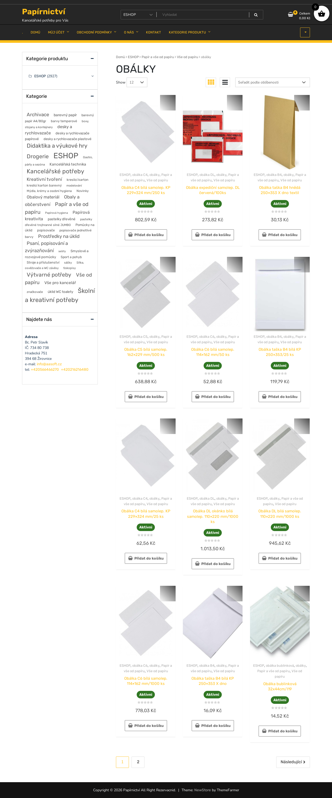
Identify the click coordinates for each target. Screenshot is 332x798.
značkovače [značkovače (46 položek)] (35, 292)
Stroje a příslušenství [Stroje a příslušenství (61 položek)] (43, 262)
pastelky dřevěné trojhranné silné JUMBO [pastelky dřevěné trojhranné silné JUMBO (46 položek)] (58, 222)
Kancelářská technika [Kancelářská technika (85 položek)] (68, 164)
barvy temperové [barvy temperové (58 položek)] (64, 121)
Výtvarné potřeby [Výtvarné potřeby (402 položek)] (49, 274)
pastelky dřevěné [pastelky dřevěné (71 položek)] (61, 219)
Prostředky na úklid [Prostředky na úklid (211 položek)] (59, 236)
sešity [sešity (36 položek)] (62, 251)
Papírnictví (43, 11)
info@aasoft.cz (49, 364)
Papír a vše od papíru (158, 57)
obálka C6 (207, 337)
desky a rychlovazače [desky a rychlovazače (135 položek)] (48, 129)
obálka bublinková (280, 666)
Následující (291, 761)
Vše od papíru (187, 57)
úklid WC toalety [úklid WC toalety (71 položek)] (60, 292)
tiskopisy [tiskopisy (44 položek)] (69, 268)
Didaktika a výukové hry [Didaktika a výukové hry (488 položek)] (57, 145)
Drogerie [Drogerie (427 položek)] (38, 156)
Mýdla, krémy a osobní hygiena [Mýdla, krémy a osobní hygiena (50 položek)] (49, 191)
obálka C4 (140, 175)
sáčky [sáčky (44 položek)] (68, 262)
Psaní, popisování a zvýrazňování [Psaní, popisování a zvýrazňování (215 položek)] (46, 246)
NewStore (202, 790)
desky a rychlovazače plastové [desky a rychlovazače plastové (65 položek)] (67, 139)
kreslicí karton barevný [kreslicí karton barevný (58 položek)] (44, 185)
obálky (154, 175)
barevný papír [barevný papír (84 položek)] (65, 115)
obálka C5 (140, 337)
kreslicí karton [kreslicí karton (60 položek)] (77, 180)
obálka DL (207, 175)
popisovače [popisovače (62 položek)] (46, 230)
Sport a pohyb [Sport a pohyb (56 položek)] (71, 257)
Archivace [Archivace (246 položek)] (38, 115)
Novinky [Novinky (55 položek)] (83, 191)
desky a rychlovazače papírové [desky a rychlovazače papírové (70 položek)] (57, 136)
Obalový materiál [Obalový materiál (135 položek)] (43, 197)
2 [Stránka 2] (138, 761)
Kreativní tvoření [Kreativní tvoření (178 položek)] (44, 179)
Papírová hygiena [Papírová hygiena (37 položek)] (56, 213)
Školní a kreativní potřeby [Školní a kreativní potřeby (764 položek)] (60, 295)
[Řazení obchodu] (272, 82)
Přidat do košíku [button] (149, 235)
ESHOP (133, 57)
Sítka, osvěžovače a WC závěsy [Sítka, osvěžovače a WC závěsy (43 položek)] (54, 265)
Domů (120, 57)
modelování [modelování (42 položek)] (74, 185)
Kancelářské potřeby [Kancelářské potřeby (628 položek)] (55, 171)
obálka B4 (274, 175)
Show (121, 82)
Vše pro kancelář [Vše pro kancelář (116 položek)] (60, 282)
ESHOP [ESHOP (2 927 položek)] (65, 155)
